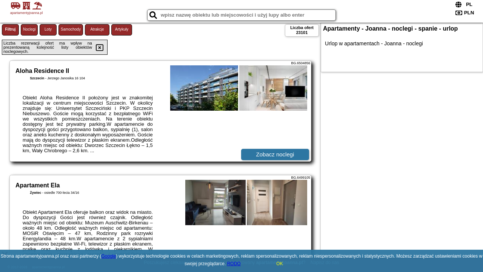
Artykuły (122, 29)
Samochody (71, 29)
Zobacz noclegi (275, 154)
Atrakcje (97, 29)
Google (109, 256)
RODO (234, 263)
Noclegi (29, 29)
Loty (48, 29)
